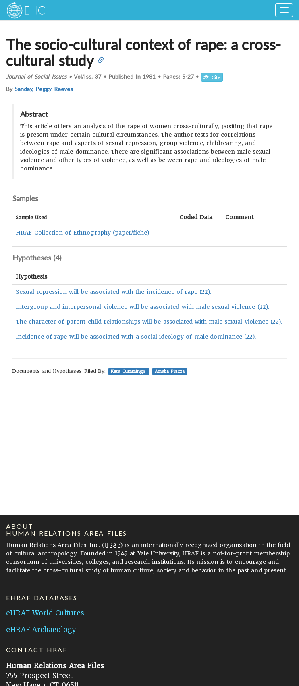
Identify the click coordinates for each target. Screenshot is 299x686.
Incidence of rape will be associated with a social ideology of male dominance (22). (136, 336)
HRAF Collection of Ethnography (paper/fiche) (83, 232)
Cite (211, 77)
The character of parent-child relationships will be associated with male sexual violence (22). (149, 321)
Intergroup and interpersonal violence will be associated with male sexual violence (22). (142, 306)
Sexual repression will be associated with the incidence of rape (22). (113, 291)
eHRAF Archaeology (41, 629)
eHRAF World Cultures (45, 613)
